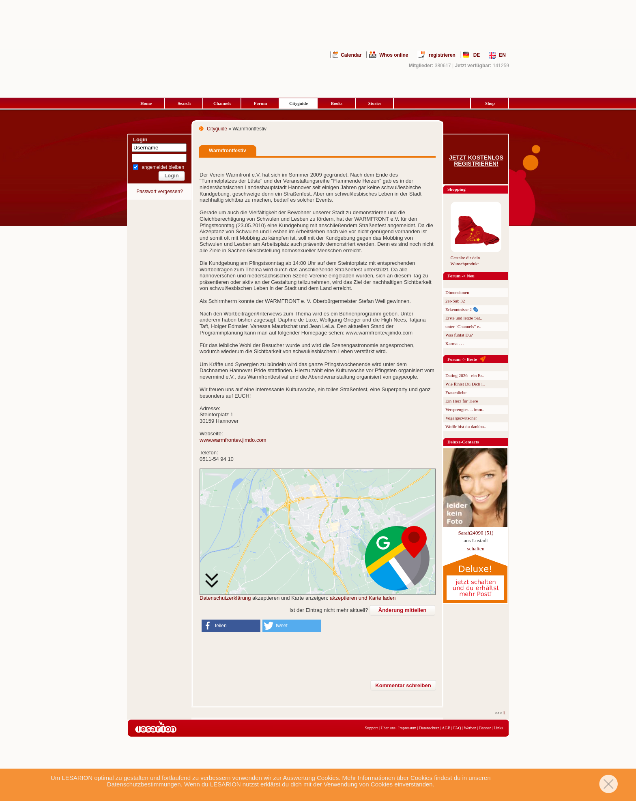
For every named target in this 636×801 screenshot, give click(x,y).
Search (184, 103)
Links (498, 728)
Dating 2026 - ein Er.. (464, 375)
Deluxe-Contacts (463, 441)
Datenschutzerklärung (225, 598)
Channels (222, 103)
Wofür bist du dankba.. (465, 426)
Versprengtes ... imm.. (464, 409)
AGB (446, 728)
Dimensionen (457, 292)
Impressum (407, 728)
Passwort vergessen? (159, 191)
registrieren (442, 55)
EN (502, 55)
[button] (231, 626)
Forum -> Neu (461, 275)
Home (146, 103)
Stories (374, 103)
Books (337, 103)
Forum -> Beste (462, 359)
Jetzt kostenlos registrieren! (476, 160)
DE (476, 55)
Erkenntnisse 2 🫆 (462, 309)
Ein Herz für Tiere (461, 400)
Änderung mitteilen (402, 610)
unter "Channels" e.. (463, 326)
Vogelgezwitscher (461, 417)
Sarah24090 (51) (475, 533)
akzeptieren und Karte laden (363, 598)
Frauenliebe (455, 392)
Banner (485, 728)
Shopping (456, 189)
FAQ (457, 728)
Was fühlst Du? (459, 334)
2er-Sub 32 (455, 300)
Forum (260, 103)
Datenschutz (429, 728)
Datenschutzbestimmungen (144, 784)
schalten (476, 548)
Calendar (351, 55)
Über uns (387, 728)
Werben (470, 728)
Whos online (393, 55)
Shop (490, 103)
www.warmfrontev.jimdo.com (233, 440)
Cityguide (298, 103)
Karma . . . (454, 343)
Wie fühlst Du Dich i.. (465, 383)
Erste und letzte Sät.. (463, 317)
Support (371, 728)
